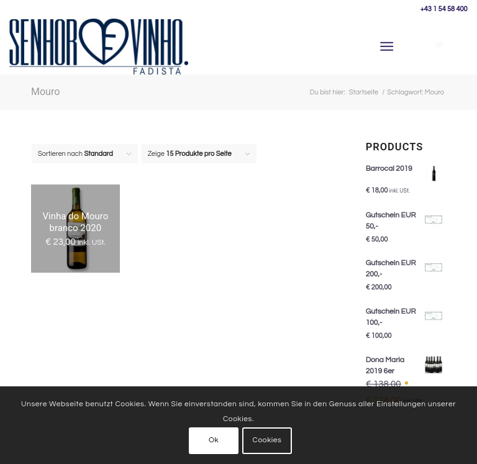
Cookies (267, 440)
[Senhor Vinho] (98, 47)
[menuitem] (389, 46)
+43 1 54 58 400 (444, 9)
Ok (214, 440)
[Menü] (386, 46)
